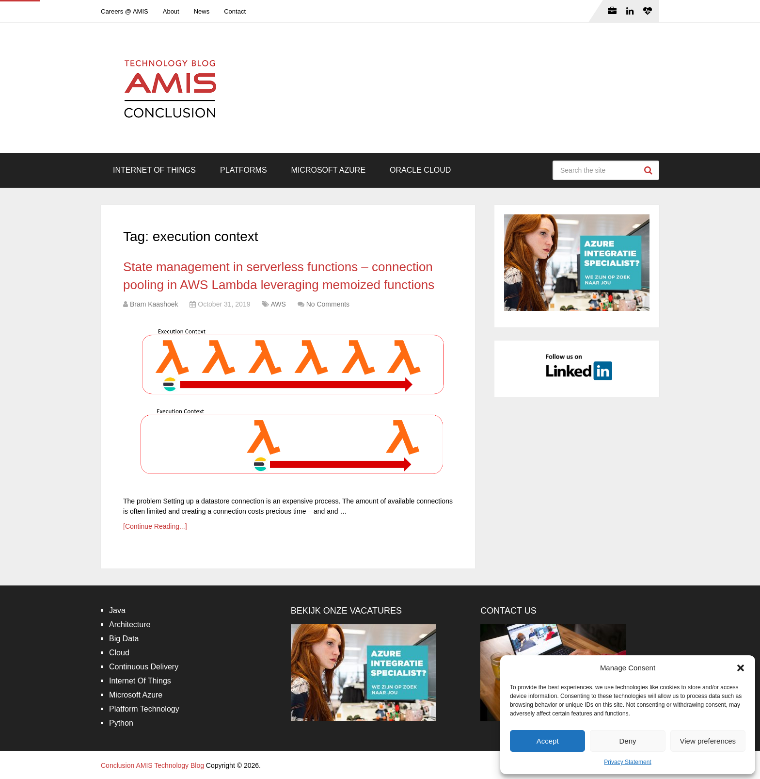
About (171, 11)
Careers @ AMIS (124, 11)
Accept (548, 741)
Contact (235, 11)
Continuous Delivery (143, 667)
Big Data (124, 638)
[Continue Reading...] (155, 526)
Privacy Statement (627, 762)
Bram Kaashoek (154, 304)
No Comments (327, 304)
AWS (277, 304)
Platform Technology (144, 709)
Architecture (129, 624)
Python (121, 723)
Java (117, 610)
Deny (627, 741)
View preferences (708, 741)
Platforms (243, 170)
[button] (740, 668)
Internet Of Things (154, 170)
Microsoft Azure (328, 170)
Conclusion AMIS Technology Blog (152, 765)
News (202, 11)
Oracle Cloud (420, 170)
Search (649, 170)
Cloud (119, 653)
